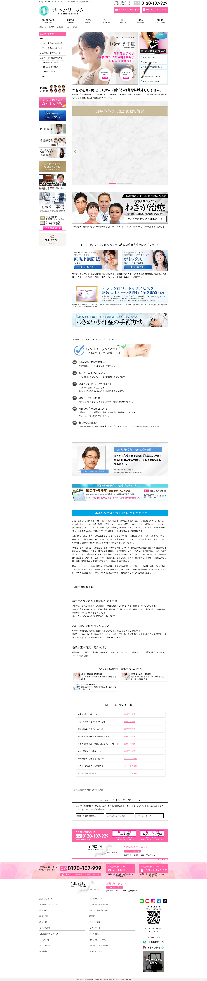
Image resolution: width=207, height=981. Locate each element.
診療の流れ (88, 22)
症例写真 (70, 22)
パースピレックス (143, 816)
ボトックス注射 (130, 759)
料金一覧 (123, 22)
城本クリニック (95, 951)
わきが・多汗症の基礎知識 (111, 806)
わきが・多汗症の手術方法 (51, 58)
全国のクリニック (159, 22)
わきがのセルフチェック (50, 53)
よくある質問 (141, 22)
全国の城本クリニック (48, 934)
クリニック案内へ (132, 851)
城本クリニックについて (49, 904)
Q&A (97, 806)
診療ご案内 (50, 22)
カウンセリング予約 (97, 940)
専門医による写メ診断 (98, 945)
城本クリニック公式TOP (46, 27)
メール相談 (94, 934)
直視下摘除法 (129, 714)
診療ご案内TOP (46, 899)
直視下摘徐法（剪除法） (87, 816)
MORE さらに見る (114, 887)
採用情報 (43, 951)
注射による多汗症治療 (116, 816)
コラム (108, 809)
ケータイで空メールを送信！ (153, 928)
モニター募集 (94, 922)
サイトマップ (94, 928)
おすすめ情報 (106, 22)
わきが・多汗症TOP (126, 800)
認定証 (92, 916)
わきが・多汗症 (47, 34)
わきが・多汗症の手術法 (93, 809)
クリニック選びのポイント (135, 806)
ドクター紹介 (45, 940)
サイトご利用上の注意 (98, 910)
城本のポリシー (95, 899)
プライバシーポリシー (98, 904)
